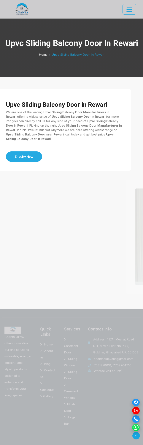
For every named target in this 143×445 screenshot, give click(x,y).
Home (43, 54)
